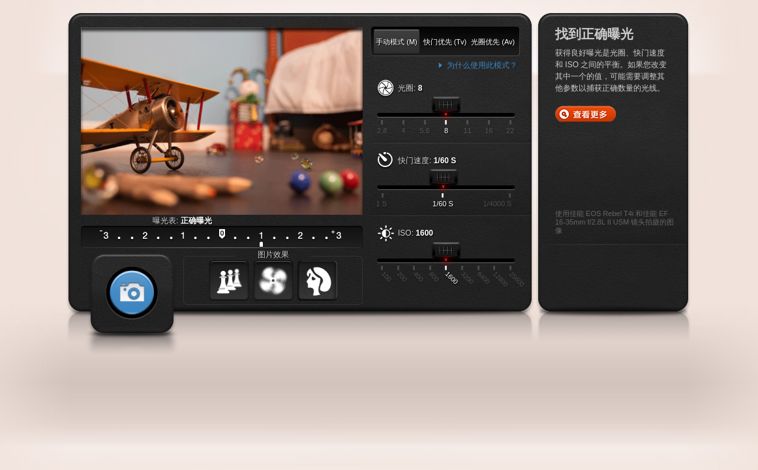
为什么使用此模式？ (482, 65)
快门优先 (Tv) (445, 42)
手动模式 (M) (396, 42)
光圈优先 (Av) (493, 42)
